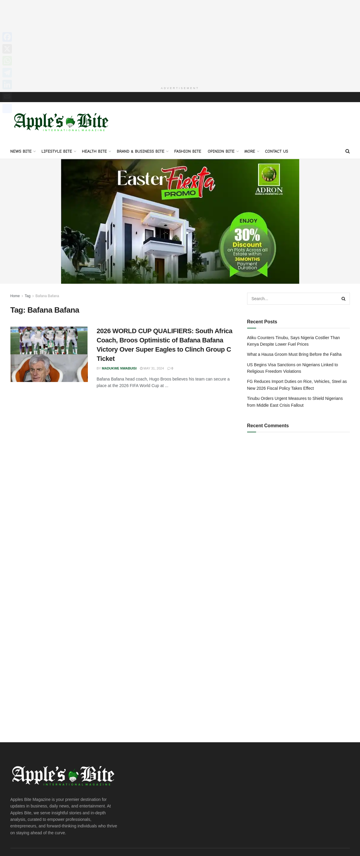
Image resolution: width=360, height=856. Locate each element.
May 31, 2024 (152, 368)
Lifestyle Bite (56, 151)
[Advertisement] (180, 41)
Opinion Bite (221, 151)
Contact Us (276, 151)
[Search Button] (347, 151)
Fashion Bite (187, 151)
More (249, 151)
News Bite (21, 151)
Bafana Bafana (47, 296)
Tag (27, 296)
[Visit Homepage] (62, 123)
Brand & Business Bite (140, 151)
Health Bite (94, 151)
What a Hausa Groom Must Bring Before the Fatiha (294, 354)
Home (15, 296)
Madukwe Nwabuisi (119, 368)
